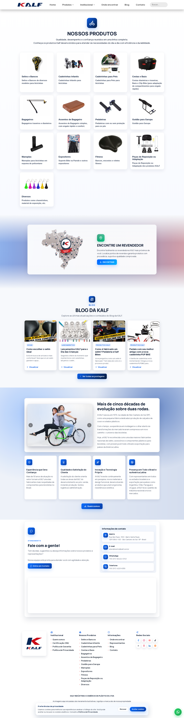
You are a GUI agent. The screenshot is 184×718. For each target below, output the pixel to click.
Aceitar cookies (138, 709)
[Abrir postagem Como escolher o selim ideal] (41, 331)
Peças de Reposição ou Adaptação (92, 679)
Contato (140, 4)
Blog (127, 4)
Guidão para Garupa (90, 664)
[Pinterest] (144, 646)
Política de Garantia (62, 646)
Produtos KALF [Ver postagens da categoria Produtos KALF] (103, 345)
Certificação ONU (61, 643)
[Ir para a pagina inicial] (30, 4)
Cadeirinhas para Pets (91, 646)
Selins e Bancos (88, 639)
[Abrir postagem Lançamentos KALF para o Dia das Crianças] (75, 331)
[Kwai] (155, 646)
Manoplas (85, 667)
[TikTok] (155, 640)
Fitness (84, 675)
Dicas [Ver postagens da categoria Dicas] (30, 345)
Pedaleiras (86, 660)
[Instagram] (144, 640)
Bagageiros (86, 653)
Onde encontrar (109, 4)
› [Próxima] (89, 425)
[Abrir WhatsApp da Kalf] (178, 712)
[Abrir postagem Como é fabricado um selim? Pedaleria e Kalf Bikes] (109, 331)
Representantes (117, 643)
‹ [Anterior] (30, 425)
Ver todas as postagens (92, 376)
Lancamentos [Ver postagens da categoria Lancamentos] (68, 345)
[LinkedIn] (150, 646)
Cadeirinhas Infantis (90, 643)
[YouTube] (150, 640)
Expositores (86, 671)
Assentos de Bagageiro (92, 657)
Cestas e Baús (87, 650)
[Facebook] (138, 640)
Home (53, 4)
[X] (138, 646)
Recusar (123, 709)
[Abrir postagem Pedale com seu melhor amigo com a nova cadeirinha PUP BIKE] (144, 331)
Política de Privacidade (63, 650)
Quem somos (92, 506)
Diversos (85, 684)
